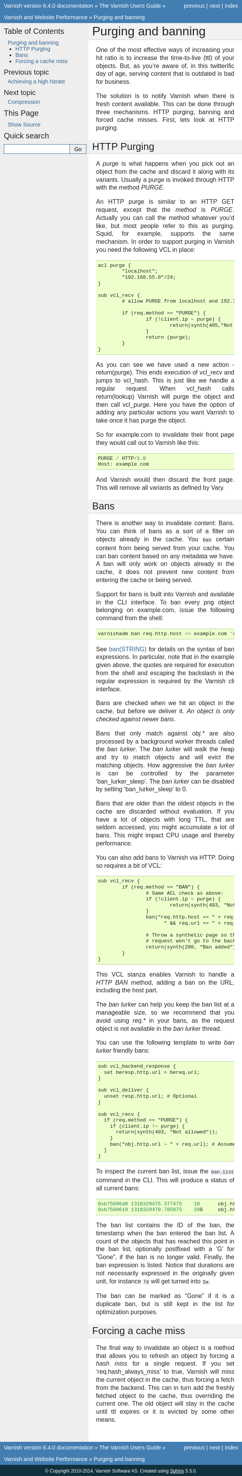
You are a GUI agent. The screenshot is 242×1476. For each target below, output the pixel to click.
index (231, 6)
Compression (24, 102)
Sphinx (177, 1470)
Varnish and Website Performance (46, 17)
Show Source (24, 124)
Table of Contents (34, 31)
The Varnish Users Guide (130, 6)
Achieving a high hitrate (36, 81)
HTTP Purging (32, 49)
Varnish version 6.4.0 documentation (48, 6)
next (215, 6)
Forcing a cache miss (41, 61)
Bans (21, 55)
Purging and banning (119, 17)
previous (194, 6)
